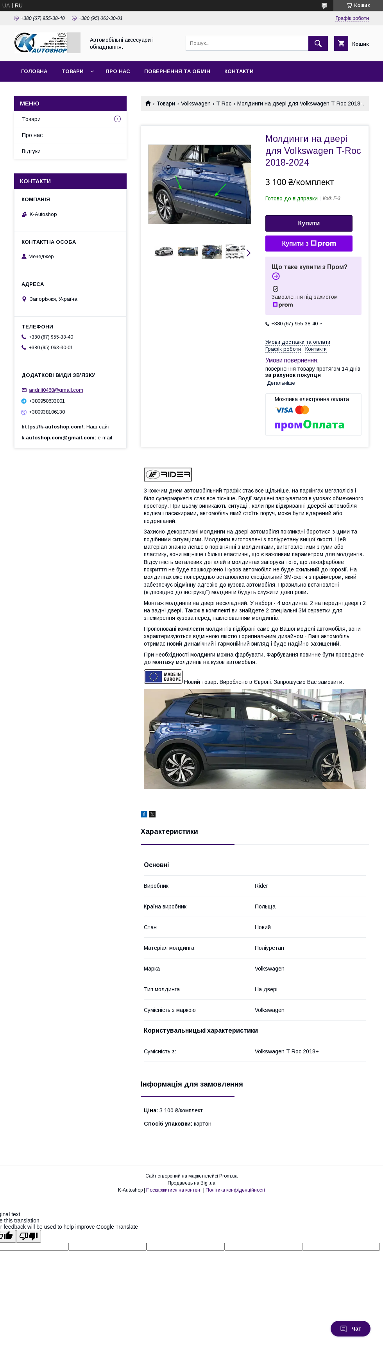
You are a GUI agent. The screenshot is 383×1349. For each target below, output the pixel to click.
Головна (34, 71)
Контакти (239, 71)
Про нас (118, 71)
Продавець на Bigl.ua (191, 1183)
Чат (350, 1328)
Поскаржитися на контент (174, 1190)
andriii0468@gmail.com (56, 390)
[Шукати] (318, 43)
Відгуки (31, 151)
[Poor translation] (28, 1236)
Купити (309, 223)
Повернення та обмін (177, 71)
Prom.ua (228, 1176)
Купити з (309, 243)
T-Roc (223, 103)
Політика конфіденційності (235, 1190)
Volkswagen (196, 103)
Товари (72, 71)
